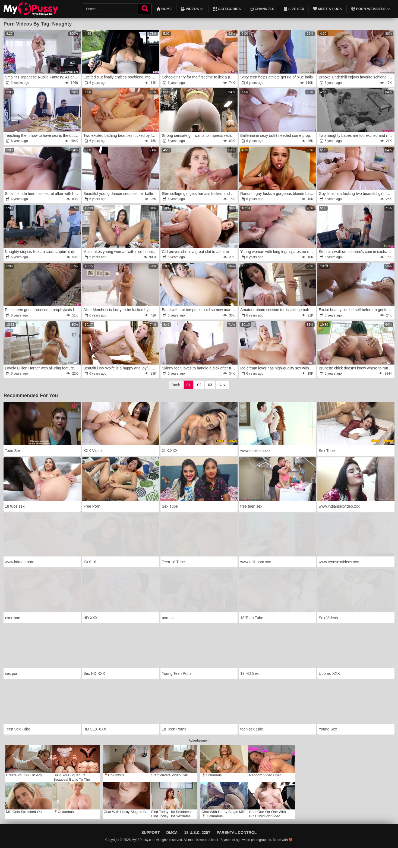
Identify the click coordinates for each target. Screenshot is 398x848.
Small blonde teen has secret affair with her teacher (42, 193)
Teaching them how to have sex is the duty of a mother (42, 135)
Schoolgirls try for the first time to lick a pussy (199, 77)
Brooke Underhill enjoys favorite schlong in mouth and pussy (356, 77)
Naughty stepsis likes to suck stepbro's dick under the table (42, 251)
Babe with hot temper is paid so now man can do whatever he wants (199, 310)
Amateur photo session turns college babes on (277, 310)
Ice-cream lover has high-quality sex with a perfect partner (277, 368)
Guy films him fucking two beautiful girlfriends (356, 193)
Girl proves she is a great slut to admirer (195, 251)
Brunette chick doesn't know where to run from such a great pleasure (356, 368)
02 (199, 385)
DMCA (172, 832)
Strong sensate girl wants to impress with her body (199, 135)
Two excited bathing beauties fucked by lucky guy (120, 135)
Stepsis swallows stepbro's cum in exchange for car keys (356, 251)
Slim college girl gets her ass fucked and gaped (199, 193)
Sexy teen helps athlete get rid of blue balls (276, 77)
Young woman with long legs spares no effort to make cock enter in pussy (277, 251)
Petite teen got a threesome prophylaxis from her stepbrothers (42, 310)
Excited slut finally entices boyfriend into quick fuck (120, 77)
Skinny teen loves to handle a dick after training (199, 368)
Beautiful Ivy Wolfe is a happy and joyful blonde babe (120, 368)
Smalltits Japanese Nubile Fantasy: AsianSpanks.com (42, 77)
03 (210, 385)
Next (223, 385)
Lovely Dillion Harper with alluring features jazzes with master (42, 368)
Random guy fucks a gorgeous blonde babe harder (277, 193)
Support (150, 832)
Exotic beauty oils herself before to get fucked (356, 310)
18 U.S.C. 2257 (197, 832)
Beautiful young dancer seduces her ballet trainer (120, 193)
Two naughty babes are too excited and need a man (356, 135)
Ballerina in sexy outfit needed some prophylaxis (277, 135)
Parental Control (237, 832)
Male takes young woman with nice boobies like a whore (120, 251)
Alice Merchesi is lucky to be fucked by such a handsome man (120, 310)
